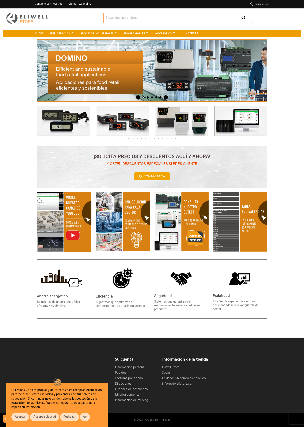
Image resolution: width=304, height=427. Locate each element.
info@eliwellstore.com (178, 384)
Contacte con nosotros (48, 4)
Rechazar (70, 417)
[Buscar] (177, 18)
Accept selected (44, 417)
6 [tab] (150, 139)
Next (261, 121)
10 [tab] (167, 139)
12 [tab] (175, 139)
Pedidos (120, 373)
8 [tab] (158, 139)
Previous (43, 121)
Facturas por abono (129, 378)
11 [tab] (171, 139)
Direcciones (123, 384)
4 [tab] (141, 139)
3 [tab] (137, 139)
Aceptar (20, 417)
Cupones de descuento (131, 389)
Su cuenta (124, 359)
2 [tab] (133, 139)
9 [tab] (162, 139)
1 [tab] (129, 139)
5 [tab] (146, 139)
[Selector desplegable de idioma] (86, 4)
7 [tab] (154, 139)
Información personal (130, 367)
